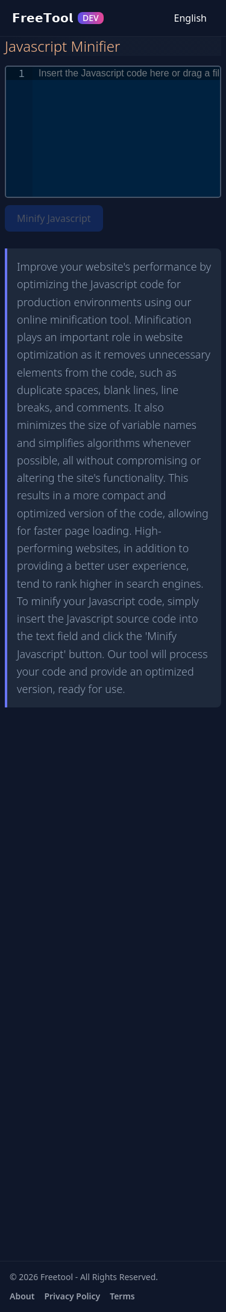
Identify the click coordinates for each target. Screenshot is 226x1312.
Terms (122, 1296)
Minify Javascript (54, 218)
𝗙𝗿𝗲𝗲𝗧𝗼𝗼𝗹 (58, 18)
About (22, 1296)
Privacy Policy (72, 1296)
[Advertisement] (113, 801)
